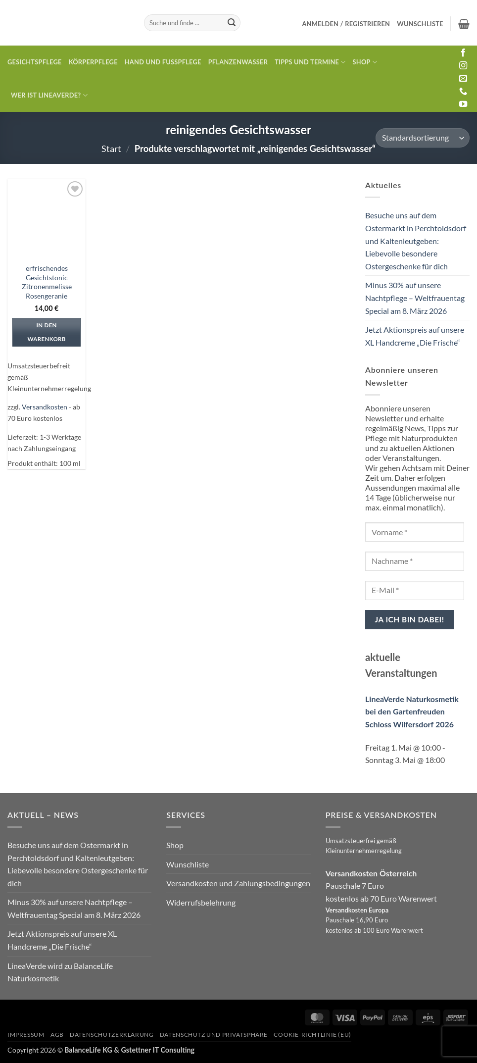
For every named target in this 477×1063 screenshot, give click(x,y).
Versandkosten (44, 407)
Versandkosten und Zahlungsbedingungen (238, 883)
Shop (365, 62)
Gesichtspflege (34, 62)
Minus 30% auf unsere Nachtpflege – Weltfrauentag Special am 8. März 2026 (415, 297)
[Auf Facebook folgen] (463, 53)
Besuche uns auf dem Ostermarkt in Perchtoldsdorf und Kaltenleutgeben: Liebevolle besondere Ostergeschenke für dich (415, 240)
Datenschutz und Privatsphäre (214, 1034)
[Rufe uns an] (463, 91)
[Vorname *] (414, 532)
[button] (346, 24)
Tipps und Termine (310, 62)
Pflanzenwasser (238, 62)
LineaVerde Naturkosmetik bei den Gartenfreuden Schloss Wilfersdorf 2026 (412, 711)
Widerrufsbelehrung (201, 902)
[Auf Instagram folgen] (463, 65)
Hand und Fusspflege (163, 62)
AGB (57, 1034)
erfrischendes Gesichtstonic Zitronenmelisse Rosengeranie (47, 282)
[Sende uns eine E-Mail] (463, 78)
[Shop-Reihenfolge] (423, 138)
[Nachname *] (414, 561)
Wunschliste (187, 864)
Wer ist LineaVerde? (49, 95)
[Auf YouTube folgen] (463, 104)
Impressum (26, 1034)
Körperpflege (93, 62)
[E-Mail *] (414, 590)
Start (111, 148)
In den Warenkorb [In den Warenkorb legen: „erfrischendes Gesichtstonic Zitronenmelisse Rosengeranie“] (46, 332)
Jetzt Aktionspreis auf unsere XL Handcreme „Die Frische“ (414, 336)
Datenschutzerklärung (111, 1034)
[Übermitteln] (231, 22)
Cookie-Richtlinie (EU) (312, 1034)
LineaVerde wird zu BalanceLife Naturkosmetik (60, 972)
